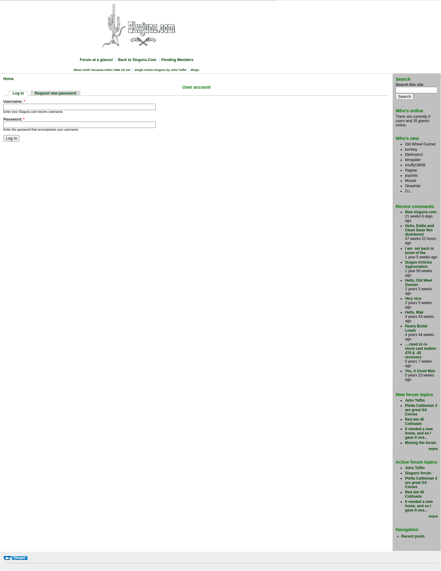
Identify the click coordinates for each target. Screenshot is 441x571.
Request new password (55, 93)
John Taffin (415, 400)
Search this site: (410, 85)
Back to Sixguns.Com (137, 60)
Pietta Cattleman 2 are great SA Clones (421, 409)
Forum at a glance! (96, 60)
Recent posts (412, 536)
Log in (18, 93)
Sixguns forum (418, 473)
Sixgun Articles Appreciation (418, 264)
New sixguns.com (420, 212)
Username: (14, 101)
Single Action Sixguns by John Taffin (160, 69)
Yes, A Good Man (420, 371)
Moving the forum (420, 443)
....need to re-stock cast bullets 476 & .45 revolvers (420, 350)
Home (8, 79)
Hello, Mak (414, 312)
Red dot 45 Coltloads (414, 421)
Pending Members (177, 60)
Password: (14, 119)
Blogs (195, 69)
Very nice (413, 298)
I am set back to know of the (419, 250)
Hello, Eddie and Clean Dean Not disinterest (419, 230)
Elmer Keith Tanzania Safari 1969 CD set (102, 69)
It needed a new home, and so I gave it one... (419, 433)
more (433, 449)
